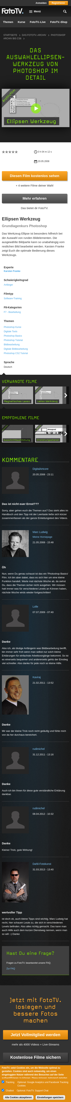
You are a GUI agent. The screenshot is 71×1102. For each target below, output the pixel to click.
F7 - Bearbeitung (12, 312)
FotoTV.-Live (38, 22)
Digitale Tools (10, 331)
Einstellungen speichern (50, 1097)
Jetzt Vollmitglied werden (35, 1034)
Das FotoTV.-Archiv (34, 35)
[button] (36, 108)
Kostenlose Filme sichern (35, 1057)
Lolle (35, 606)
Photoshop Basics (13, 336)
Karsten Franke (12, 271)
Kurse (21, 22)
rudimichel (39, 748)
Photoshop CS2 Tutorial (16, 353)
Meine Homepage (42, 536)
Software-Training (13, 298)
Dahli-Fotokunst (42, 863)
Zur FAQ (10, 968)
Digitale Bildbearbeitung (16, 349)
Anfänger (8, 284)
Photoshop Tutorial (13, 340)
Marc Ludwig (40, 532)
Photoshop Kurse (12, 327)
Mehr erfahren (35, 198)
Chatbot (10, 1090)
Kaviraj (37, 677)
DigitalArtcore (40, 468)
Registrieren (58, 3)
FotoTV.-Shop (58, 22)
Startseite (10, 35)
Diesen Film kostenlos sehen (34, 176)
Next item (65, 395)
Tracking (10, 1082)
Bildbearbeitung (12, 344)
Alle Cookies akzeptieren (18, 1097)
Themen (8, 22)
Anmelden (41, 3)
